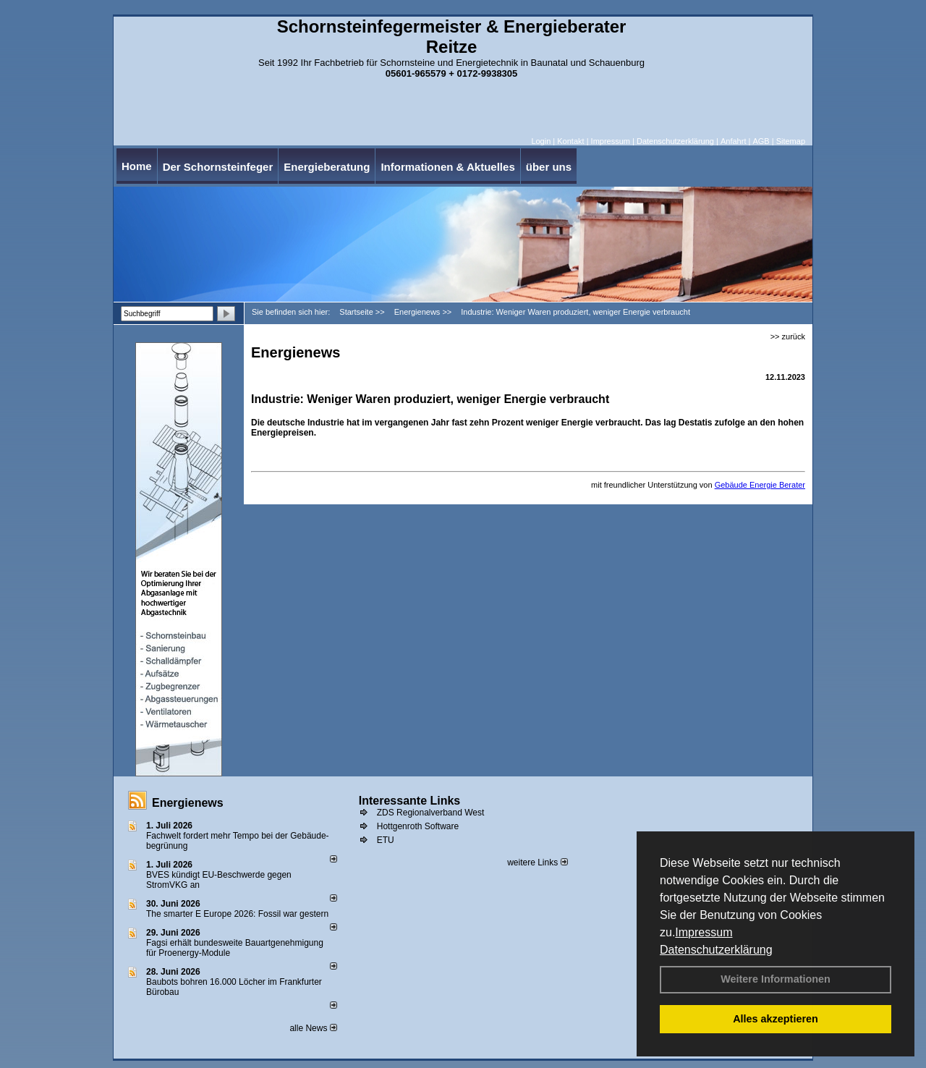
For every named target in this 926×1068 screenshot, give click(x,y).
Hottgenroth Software (418, 826)
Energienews (188, 803)
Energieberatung (327, 167)
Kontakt (570, 141)
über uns (549, 167)
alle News (312, 1028)
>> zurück (787, 336)
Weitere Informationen (776, 979)
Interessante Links (410, 800)
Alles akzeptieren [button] (775, 1019)
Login (541, 141)
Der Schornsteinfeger (218, 167)
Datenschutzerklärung (716, 950)
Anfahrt (733, 141)
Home (137, 166)
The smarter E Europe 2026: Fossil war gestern (237, 914)
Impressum (703, 932)
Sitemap (790, 141)
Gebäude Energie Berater (760, 484)
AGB (760, 141)
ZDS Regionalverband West (431, 813)
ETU (385, 840)
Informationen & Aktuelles (447, 167)
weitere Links (537, 862)
